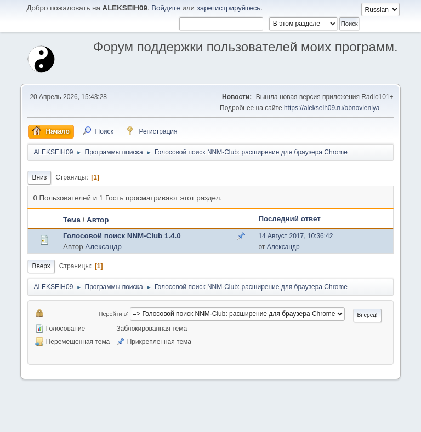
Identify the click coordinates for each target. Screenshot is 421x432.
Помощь (298, 420)
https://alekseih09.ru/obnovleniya (332, 108)
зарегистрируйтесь (229, 8)
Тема (72, 220)
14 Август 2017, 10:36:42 (295, 236)
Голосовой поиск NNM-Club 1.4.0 (122, 236)
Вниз (39, 177)
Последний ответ (289, 219)
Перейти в (113, 313)
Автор (98, 220)
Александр (103, 247)
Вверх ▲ (385, 420)
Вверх (41, 266)
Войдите (165, 8)
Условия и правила (342, 420)
